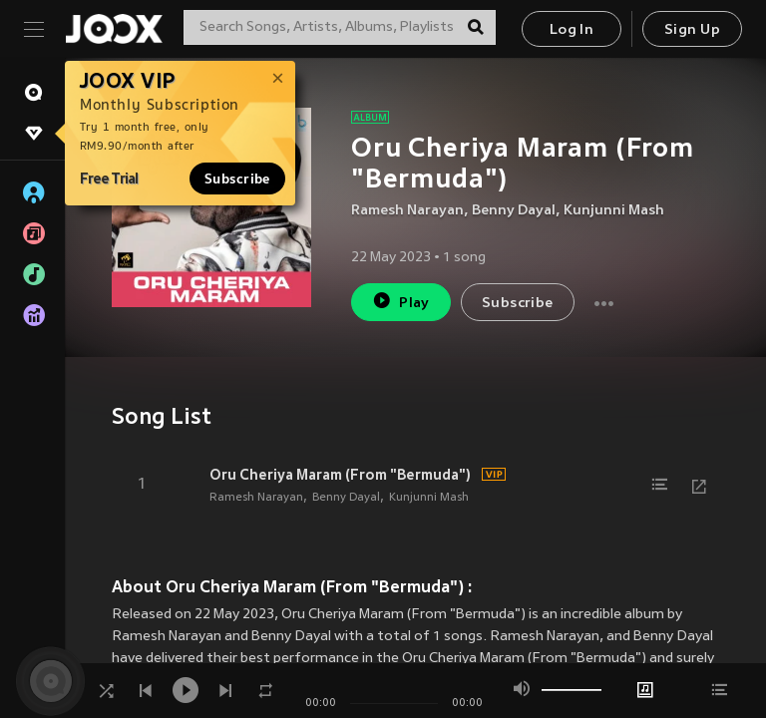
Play (400, 300)
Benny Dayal (514, 210)
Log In (571, 30)
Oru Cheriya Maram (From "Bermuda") (340, 475)
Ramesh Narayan (407, 210)
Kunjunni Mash (614, 210)
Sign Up (692, 30)
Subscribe (237, 178)
